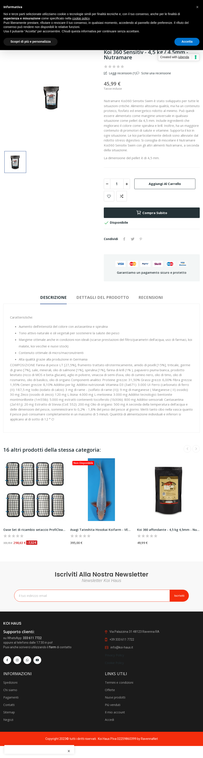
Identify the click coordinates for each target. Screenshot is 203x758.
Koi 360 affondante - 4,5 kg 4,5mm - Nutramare (168, 530)
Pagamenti (11, 751)
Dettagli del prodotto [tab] (102, 297)
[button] (197, 6)
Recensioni (150, 297)
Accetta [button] (187, 41)
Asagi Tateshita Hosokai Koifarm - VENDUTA (101, 530)
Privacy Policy (114, 702)
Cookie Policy (114, 710)
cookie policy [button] (80, 18)
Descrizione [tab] (53, 297)
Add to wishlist (109, 196)
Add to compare (121, 196)
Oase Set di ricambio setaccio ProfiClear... (34, 530)
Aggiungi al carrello (165, 183)
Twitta (132, 239)
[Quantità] (116, 184)
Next (196, 449)
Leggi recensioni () (122, 73)
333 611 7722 (32, 685)
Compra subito (151, 212)
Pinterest (141, 239)
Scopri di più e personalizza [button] (30, 41)
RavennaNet (149, 739)
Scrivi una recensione (155, 73)
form (52, 694)
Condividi (124, 239)
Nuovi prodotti (115, 751)
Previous (187, 449)
